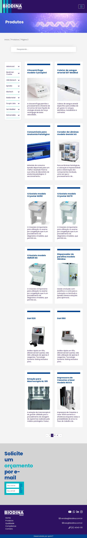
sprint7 (50, 536)
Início (6, 39)
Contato (9, 529)
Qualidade (9, 523)
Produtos (15, 39)
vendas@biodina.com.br (71, 518)
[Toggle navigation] (81, 6)
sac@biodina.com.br (72, 523)
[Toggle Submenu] (18, 66)
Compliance (10, 526)
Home (8, 518)
